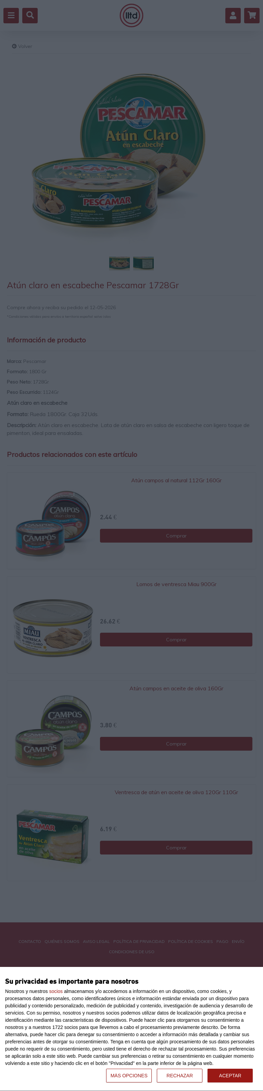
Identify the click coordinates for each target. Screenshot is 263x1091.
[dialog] (131, 1029)
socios (56, 991)
